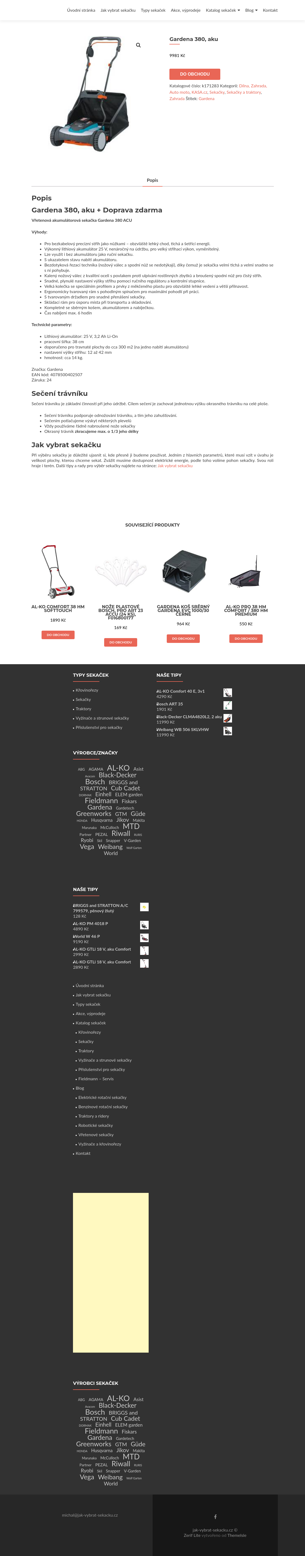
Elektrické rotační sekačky (102, 1097)
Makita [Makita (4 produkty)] (139, 820)
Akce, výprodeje (186, 10)
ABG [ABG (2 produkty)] (81, 769)
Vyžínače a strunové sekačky (102, 717)
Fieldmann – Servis (95, 1078)
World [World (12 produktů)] (111, 853)
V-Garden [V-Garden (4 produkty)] (132, 840)
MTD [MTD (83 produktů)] (131, 826)
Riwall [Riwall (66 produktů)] (121, 833)
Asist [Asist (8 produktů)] (138, 769)
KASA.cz (199, 92)
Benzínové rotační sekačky (103, 1106)
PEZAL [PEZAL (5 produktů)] (101, 834)
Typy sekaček (153, 10)
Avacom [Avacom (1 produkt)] (90, 776)
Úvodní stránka (81, 10)
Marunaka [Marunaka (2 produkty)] (89, 828)
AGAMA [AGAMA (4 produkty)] (96, 769)
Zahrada (177, 98)
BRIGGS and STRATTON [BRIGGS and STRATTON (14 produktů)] (109, 785)
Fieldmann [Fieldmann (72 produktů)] (101, 800)
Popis (152, 180)
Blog (249, 10)
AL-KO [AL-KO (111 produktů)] (118, 767)
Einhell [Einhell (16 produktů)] (103, 794)
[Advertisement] (110, 1273)
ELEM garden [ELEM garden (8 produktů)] (129, 794)
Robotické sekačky (95, 1125)
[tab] (153, 180)
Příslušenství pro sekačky (99, 727)
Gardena (206, 98)
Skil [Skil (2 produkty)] (99, 841)
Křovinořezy (87, 689)
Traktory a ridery (93, 1115)
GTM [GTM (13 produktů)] (121, 814)
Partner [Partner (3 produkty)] (86, 834)
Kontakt (270, 10)
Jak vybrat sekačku (118, 10)
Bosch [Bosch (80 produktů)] (95, 781)
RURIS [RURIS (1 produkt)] (138, 834)
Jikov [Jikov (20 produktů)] (122, 819)
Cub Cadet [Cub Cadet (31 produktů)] (125, 788)
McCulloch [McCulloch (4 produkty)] (109, 827)
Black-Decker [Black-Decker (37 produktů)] (118, 775)
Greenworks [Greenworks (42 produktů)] (93, 813)
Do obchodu (195, 74)
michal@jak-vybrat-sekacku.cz (90, 1514)
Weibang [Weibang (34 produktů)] (110, 846)
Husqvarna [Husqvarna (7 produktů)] (102, 820)
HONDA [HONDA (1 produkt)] (82, 820)
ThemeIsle (236, 1535)
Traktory (83, 708)
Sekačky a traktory (244, 92)
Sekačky (217, 92)
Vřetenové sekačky (95, 1134)
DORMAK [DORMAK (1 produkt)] (85, 795)
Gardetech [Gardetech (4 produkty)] (125, 808)
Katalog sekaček (221, 10)
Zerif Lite (193, 1535)
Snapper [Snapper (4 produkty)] (113, 840)
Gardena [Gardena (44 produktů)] (99, 807)
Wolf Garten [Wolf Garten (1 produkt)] (134, 847)
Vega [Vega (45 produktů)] (87, 846)
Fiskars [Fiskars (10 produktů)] (129, 801)
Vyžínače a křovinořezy (99, 1143)
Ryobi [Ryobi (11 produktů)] (87, 840)
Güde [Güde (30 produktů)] (138, 813)
